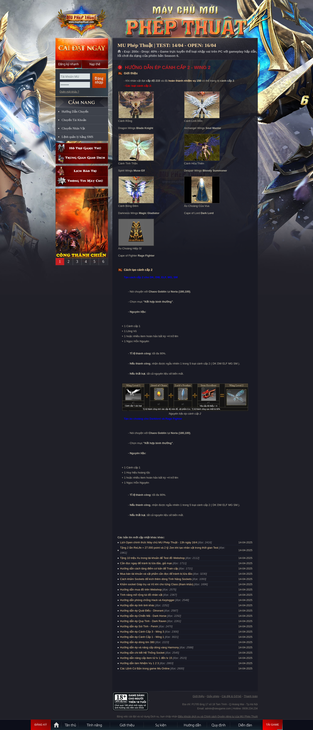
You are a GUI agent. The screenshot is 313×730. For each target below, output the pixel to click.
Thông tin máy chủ (82, 181)
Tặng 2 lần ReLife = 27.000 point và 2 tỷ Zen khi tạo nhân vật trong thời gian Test (169, 547)
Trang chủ (119, 51)
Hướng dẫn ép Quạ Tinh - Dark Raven (143, 621)
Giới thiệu (198, 696)
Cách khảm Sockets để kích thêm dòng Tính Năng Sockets (156, 579)
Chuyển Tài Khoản (74, 120)
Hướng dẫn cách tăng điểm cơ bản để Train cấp (149, 568)
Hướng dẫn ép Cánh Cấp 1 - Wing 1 (142, 636)
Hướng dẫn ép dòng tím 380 (137, 642)
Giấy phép (213, 696)
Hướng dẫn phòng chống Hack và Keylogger (147, 600)
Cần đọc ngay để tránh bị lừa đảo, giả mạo (146, 563)
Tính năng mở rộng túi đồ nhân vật (141, 594)
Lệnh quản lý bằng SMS (77, 136)
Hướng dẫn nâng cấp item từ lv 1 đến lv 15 (146, 658)
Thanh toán (251, 696)
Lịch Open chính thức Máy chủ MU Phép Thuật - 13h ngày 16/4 (158, 542)
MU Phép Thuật (81, 19)
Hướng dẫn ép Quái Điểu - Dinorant (142, 610)
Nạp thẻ (95, 64)
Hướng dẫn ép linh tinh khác (137, 605)
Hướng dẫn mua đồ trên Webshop (141, 589)
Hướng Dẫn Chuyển (75, 111)
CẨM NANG (81, 100)
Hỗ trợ (82, 148)
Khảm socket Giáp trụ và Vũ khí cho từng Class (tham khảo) (156, 584)
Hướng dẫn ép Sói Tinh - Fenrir (139, 626)
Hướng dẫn (192, 724)
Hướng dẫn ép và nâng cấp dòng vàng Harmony (149, 647)
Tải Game (273, 724)
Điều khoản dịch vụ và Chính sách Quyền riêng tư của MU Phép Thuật (218, 716)
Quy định (218, 724)
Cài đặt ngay (81, 49)
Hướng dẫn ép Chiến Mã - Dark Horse (143, 615)
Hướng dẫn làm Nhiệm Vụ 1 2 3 (139, 663)
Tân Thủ (70, 724)
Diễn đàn (246, 724)
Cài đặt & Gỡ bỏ (232, 696)
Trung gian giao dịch (82, 158)
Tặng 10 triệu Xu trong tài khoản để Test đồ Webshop (152, 558)
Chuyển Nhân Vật (73, 128)
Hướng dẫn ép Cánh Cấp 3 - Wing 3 (142, 631)
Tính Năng (94, 724)
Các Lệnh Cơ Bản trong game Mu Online (145, 668)
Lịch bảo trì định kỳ (82, 171)
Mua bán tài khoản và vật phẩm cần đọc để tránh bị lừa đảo (156, 573)
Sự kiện (161, 724)
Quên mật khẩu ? (69, 91)
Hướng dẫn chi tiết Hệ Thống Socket (142, 652)
